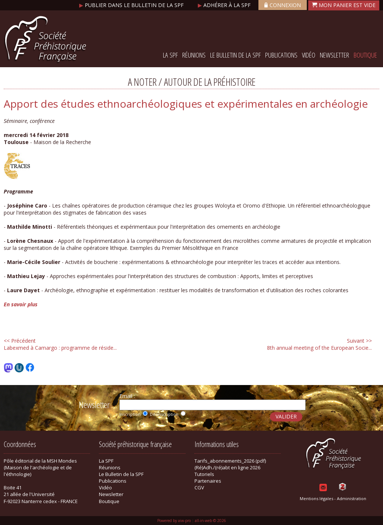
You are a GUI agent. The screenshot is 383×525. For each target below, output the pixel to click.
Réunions (194, 55)
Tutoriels (204, 474)
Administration (351, 498)
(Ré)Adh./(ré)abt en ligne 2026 (227, 467)
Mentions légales (316, 498)
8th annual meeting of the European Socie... (319, 344)
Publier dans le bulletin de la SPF (132, 5)
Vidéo (308, 55)
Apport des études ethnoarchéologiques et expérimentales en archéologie (186, 104)
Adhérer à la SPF (225, 5)
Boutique (365, 55)
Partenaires (207, 480)
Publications (281, 55)
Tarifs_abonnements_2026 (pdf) (230, 460)
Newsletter (334, 55)
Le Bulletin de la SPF (235, 55)
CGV (199, 487)
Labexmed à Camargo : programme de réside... (60, 344)
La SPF (170, 55)
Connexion (282, 5)
